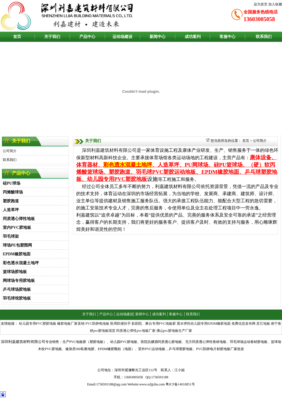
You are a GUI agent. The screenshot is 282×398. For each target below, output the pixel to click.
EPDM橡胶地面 (17, 254)
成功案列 (193, 37)
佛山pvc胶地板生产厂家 (174, 331)
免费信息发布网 (243, 324)
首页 (17, 37)
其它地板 (263, 324)
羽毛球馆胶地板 (17, 298)
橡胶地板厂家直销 (70, 324)
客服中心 (227, 37)
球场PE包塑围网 (17, 245)
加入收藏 (275, 4)
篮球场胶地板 (15, 272)
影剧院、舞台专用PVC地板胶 (154, 324)
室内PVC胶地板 (17, 227)
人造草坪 (11, 210)
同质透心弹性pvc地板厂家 (135, 331)
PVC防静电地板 (97, 324)
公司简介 (10, 151)
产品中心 (87, 37)
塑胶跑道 (11, 201)
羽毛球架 (11, 236)
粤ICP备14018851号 (180, 384)
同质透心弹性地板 (19, 219)
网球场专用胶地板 (19, 280)
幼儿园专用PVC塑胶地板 (37, 324)
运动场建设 (122, 37)
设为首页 (260, 4)
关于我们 (52, 37)
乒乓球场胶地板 (17, 289)
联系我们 (264, 37)
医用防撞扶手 (120, 324)
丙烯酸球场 (13, 192)
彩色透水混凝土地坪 (21, 263)
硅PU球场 (11, 183)
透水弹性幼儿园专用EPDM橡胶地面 (204, 324)
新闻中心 (158, 37)
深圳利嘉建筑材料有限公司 (109, 150)
